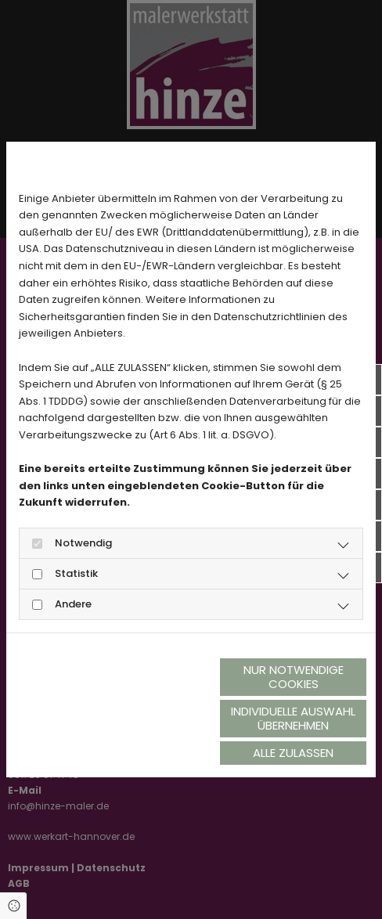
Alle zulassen (293, 752)
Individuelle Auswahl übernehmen (293, 718)
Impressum (167, 705)
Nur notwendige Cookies (293, 676)
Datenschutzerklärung (72, 705)
